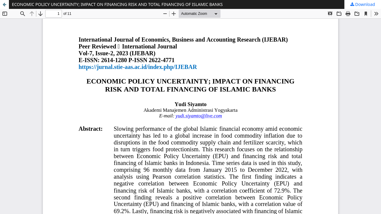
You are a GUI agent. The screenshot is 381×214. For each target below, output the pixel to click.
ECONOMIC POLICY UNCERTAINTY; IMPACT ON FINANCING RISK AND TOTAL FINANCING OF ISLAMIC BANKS (117, 4)
